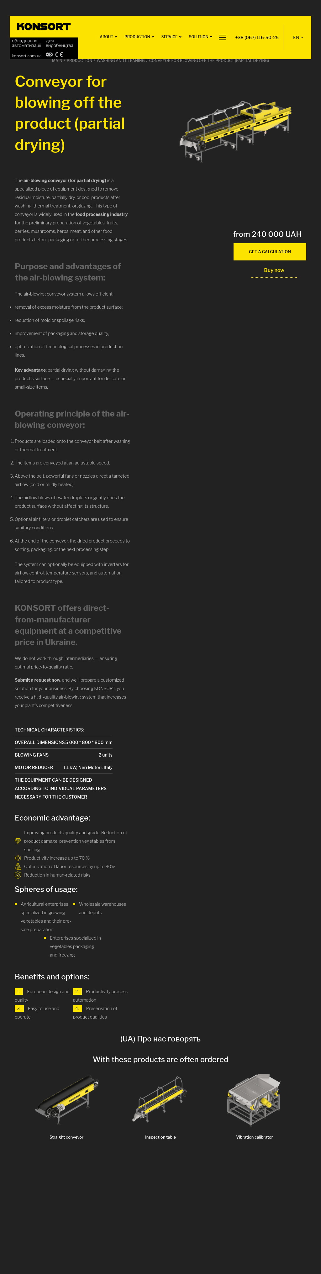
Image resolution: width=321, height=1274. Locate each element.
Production (137, 36)
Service (169, 36)
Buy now (274, 270)
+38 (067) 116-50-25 (257, 37)
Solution (198, 36)
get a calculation (270, 251)
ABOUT (106, 36)
